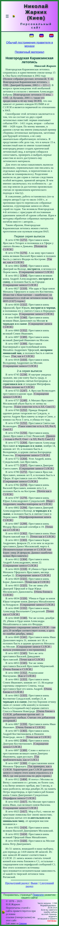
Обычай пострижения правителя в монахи (29, 44)
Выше (34, 883)
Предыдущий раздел (17, 883)
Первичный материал (29, 52)
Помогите (38, 895)
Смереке (23, 923)
